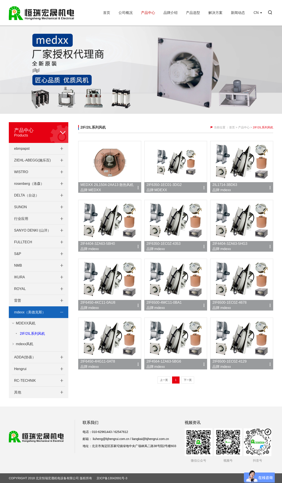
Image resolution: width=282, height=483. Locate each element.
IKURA (19, 277)
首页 (106, 13)
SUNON (20, 207)
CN (256, 13)
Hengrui (20, 369)
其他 (17, 392)
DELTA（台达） (26, 195)
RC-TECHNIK (25, 380)
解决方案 (215, 13)
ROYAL (20, 289)
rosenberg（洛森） (29, 183)
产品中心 (148, 13)
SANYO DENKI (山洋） (32, 230)
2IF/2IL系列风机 (32, 333)
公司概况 (126, 13)
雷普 (17, 300)
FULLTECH (23, 242)
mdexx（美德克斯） (30, 312)
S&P (17, 254)
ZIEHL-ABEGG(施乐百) (32, 160)
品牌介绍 (170, 13)
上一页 (164, 380)
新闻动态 (238, 13)
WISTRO (21, 172)
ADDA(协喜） (25, 357)
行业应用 (21, 219)
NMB (18, 265)
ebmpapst (22, 148)
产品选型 (193, 13)
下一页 (188, 380)
